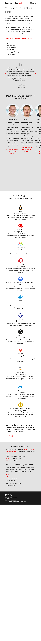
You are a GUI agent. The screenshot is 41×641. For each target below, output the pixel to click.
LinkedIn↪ (12, 153)
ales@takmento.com (27, 147)
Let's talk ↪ (11, 436)
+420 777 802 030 (12, 151)
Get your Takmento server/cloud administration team (18, 38)
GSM (7, 460)
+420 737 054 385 (26, 149)
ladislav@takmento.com (12, 149)
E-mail (7, 458)
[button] (5, 74)
